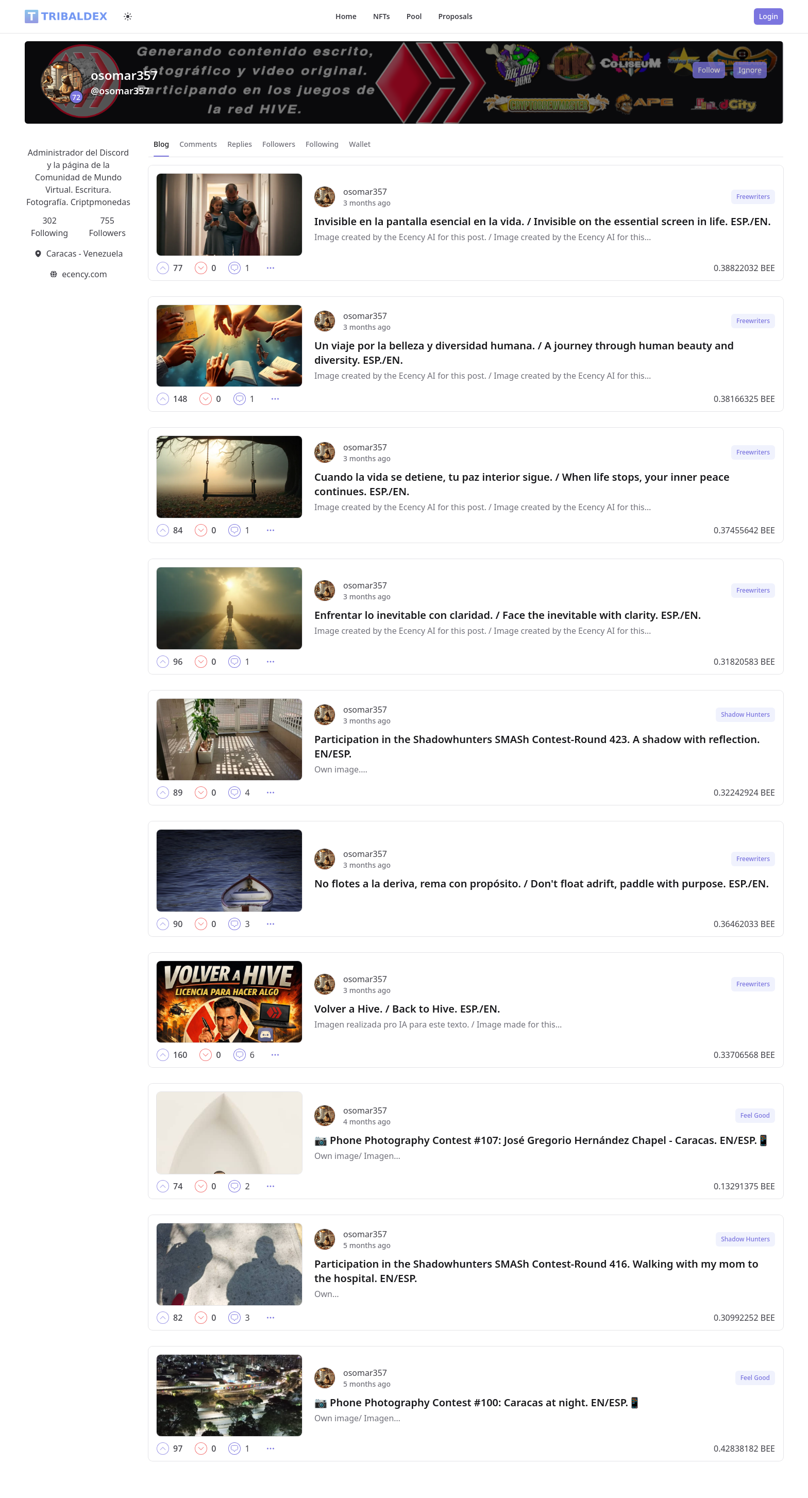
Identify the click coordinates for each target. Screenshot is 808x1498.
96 (177, 662)
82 (177, 1318)
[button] (163, 268)
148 (180, 399)
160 (180, 1055)
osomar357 (365, 191)
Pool (414, 16)
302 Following (49, 227)
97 (177, 1448)
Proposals (456, 16)
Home (346, 16)
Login (768, 16)
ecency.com (84, 274)
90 (177, 924)
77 (177, 268)
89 (177, 792)
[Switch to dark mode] (128, 16)
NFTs (381, 16)
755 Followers (107, 227)
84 (177, 530)
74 (177, 1186)
